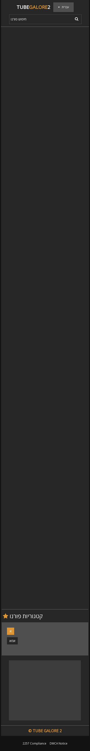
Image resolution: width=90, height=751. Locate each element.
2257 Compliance (34, 743)
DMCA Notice (58, 743)
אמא (12, 640)
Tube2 (33, 7)
